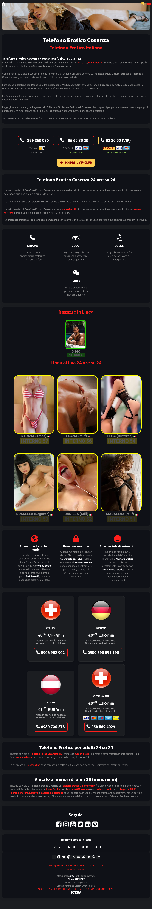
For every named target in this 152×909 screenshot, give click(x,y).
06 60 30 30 (74, 141)
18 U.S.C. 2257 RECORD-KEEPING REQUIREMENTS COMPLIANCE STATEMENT (76, 889)
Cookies (71, 869)
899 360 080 (34, 141)
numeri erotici (70, 209)
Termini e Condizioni (75, 865)
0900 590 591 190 (100, 653)
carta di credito (104, 789)
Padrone (14, 792)
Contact (81, 869)
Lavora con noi (95, 865)
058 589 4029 (100, 727)
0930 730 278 (50, 727)
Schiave (33, 792)
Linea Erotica (53, 789)
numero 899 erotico (78, 789)
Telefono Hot (33, 765)
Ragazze (82, 62)
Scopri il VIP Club (75, 163)
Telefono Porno (38, 753)
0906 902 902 (50, 653)
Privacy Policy (56, 865)
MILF (91, 62)
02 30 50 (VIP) (115, 141)
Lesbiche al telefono (52, 792)
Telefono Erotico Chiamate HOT (78, 785)
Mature (99, 62)
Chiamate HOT (56, 753)
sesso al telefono (23, 757)
